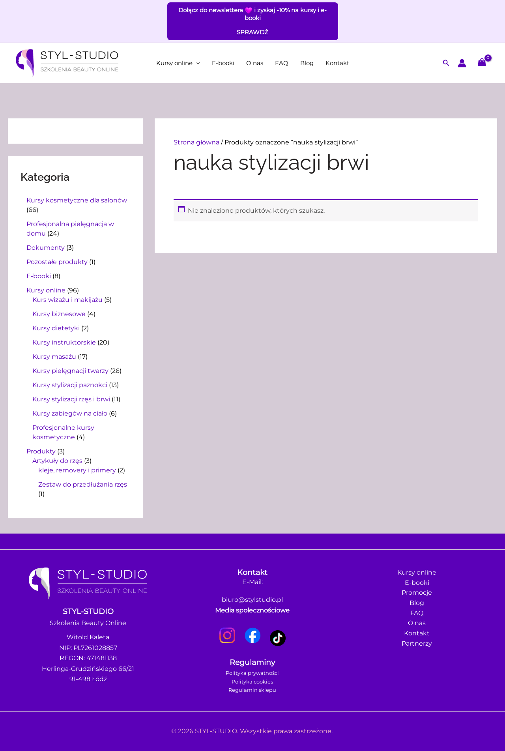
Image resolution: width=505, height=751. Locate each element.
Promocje (417, 593)
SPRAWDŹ (252, 32)
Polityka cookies (252, 681)
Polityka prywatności (252, 673)
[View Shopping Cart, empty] (481, 63)
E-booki (223, 63)
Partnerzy (417, 645)
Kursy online (178, 63)
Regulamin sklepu (252, 690)
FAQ (281, 63)
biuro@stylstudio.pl (252, 599)
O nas (254, 63)
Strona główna (196, 142)
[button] (196, 63)
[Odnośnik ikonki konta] (462, 63)
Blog (307, 63)
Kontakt (337, 63)
